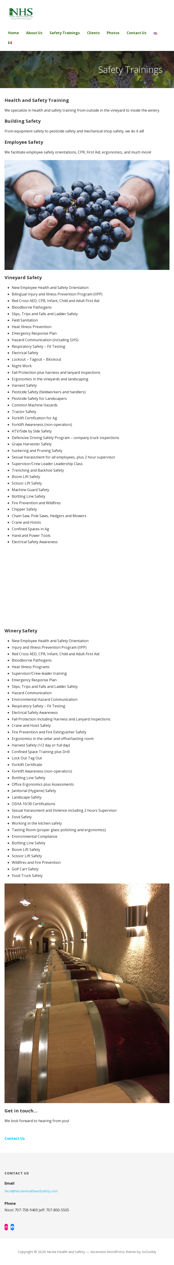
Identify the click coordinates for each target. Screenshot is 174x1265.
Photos (113, 32)
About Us (34, 32)
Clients (93, 32)
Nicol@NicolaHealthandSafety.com (31, 1191)
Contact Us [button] (15, 1138)
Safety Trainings (65, 32)
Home (13, 32)
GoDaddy (149, 1251)
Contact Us (136, 32)
